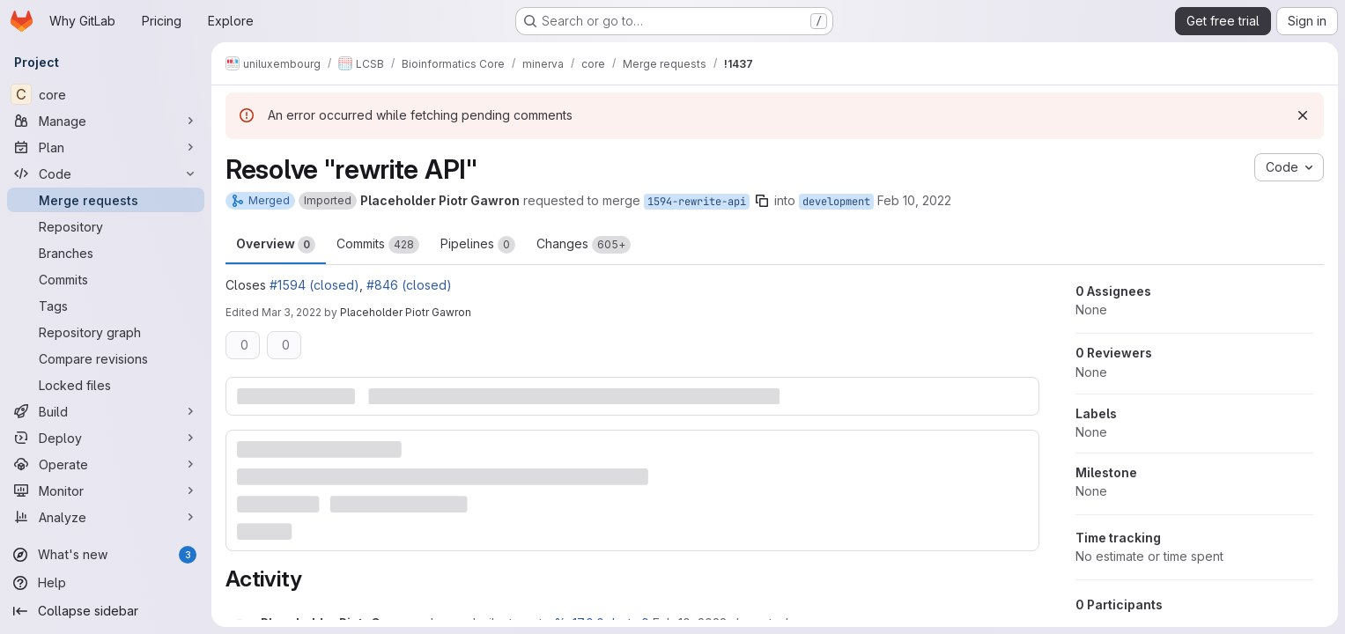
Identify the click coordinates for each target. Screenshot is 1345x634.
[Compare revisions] (105, 358)
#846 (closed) (409, 284)
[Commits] (105, 279)
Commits (377, 245)
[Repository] (105, 226)
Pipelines (477, 245)
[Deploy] (105, 437)
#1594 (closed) (314, 284)
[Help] (105, 583)
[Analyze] (105, 517)
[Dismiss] (1302, 115)
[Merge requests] (105, 200)
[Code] (105, 173)
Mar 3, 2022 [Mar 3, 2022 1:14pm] (291, 312)
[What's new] (105, 554)
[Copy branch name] (761, 200)
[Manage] (105, 120)
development (836, 202)
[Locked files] (105, 384)
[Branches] (105, 252)
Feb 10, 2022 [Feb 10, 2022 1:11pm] (914, 200)
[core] (105, 94)
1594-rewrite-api (696, 202)
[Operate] (105, 464)
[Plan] (105, 147)
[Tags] (105, 305)
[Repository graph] (105, 332)
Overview (275, 245)
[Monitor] (105, 490)
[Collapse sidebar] (105, 611)
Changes (583, 245)
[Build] (105, 411)
